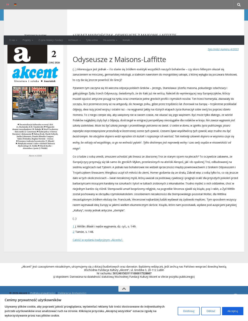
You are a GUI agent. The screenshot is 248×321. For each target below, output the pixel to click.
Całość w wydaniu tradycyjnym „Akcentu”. (98, 255)
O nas (12, 40)
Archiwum (73, 40)
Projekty (27, 40)
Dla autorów (109, 40)
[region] (124, 307)
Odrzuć (211, 311)
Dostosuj (188, 311)
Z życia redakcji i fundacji (50, 40)
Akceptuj (232, 311)
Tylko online (92, 40)
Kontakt (126, 40)
